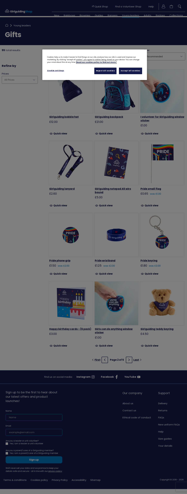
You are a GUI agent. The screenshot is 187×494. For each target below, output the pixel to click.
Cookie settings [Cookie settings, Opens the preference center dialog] (55, 70)
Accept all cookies (130, 71)
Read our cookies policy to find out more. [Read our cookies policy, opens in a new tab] (96, 62)
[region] (94, 64)
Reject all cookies (105, 71)
